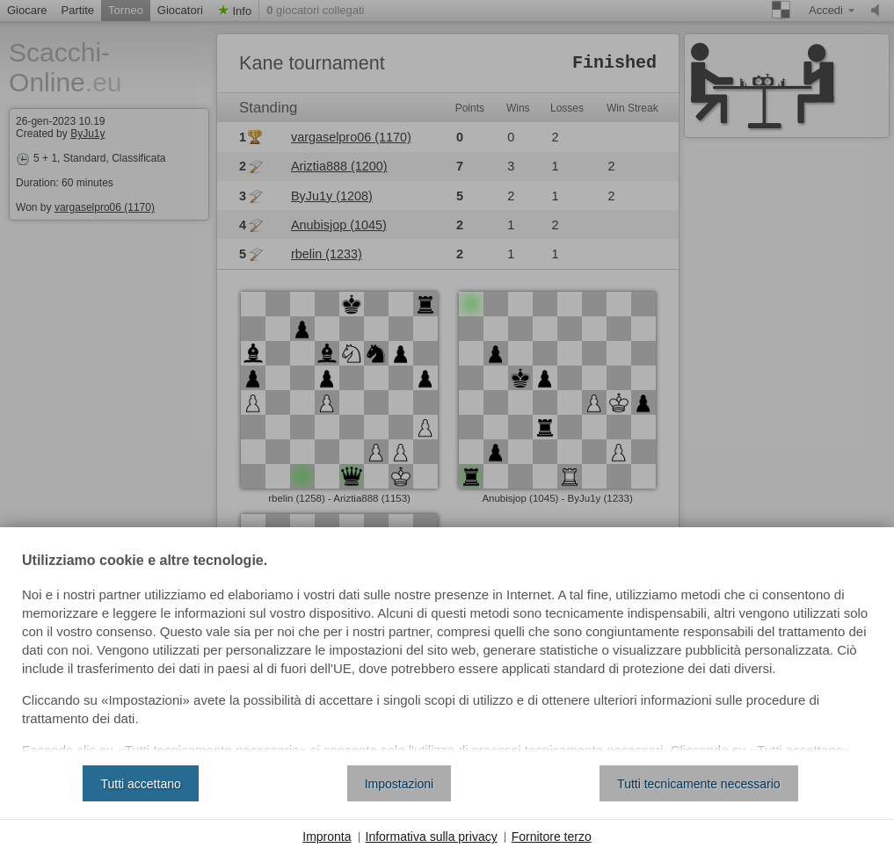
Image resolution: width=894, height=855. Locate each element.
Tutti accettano (140, 784)
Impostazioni (399, 784)
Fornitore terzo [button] (552, 837)
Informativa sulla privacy (432, 837)
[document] (447, 653)
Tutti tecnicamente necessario (698, 784)
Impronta (326, 837)
